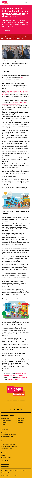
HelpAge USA (4, 424)
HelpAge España (20, 420)
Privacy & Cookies (10, 470)
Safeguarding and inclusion (7, 436)
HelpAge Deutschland (6, 420)
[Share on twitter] (11, 409)
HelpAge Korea (19, 422)
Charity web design (5, 475)
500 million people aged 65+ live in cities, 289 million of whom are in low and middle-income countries (15, 93)
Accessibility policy (5, 472)
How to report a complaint (6, 448)
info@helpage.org (5, 466)
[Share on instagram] (15, 409)
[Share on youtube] (18, 409)
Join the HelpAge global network (8, 444)
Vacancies (3, 432)
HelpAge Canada (20, 418)
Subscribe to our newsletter (16, 401)
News (2, 35)
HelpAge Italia (4, 422)
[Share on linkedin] (21, 409)
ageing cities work (22, 377)
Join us (16, 405)
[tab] (3, 35)
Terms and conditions (21, 470)
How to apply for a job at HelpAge (8, 434)
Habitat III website (13, 379)
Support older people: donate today (9, 446)
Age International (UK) (6, 418)
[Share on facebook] (13, 409)
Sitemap (3, 470)
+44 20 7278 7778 (5, 464)
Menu (27, 3)
